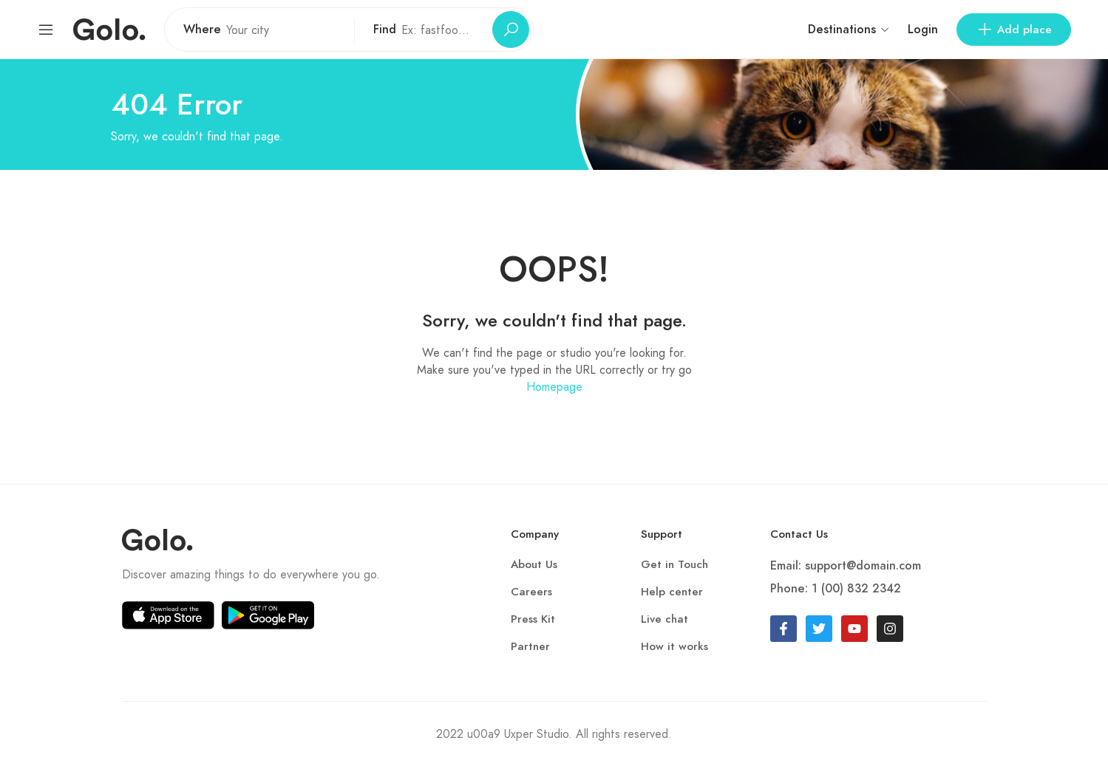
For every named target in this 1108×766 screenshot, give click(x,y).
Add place (1014, 29)
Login (923, 29)
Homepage (554, 386)
